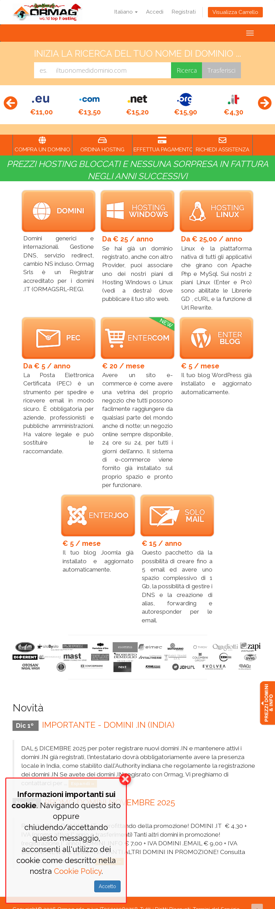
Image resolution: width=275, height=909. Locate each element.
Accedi (154, 12)
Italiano (126, 12)
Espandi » (82, 773)
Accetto (107, 886)
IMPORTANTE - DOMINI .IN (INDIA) (108, 714)
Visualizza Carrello (235, 12)
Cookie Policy (78, 871)
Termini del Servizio (216, 899)
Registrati (184, 12)
